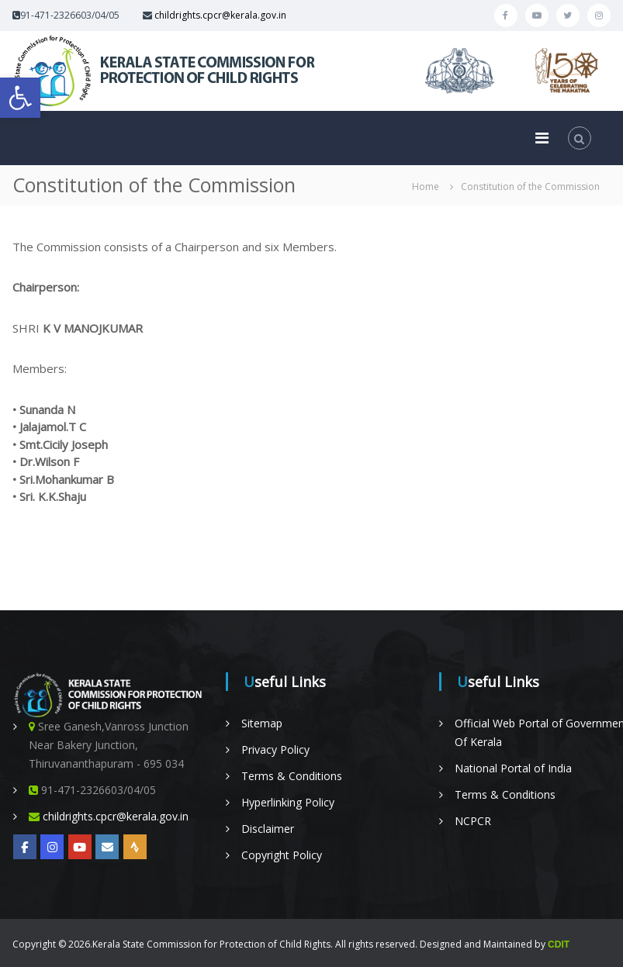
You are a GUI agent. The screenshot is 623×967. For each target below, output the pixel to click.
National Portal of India (513, 768)
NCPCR (473, 820)
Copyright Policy (281, 855)
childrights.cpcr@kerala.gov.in (220, 15)
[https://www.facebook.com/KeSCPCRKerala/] (24, 846)
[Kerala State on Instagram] (52, 846)
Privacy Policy (275, 749)
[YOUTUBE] (80, 846)
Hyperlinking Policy (287, 802)
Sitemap (261, 723)
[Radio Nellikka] (135, 846)
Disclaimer (267, 828)
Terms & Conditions (291, 775)
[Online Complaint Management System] (107, 846)
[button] (20, 98)
